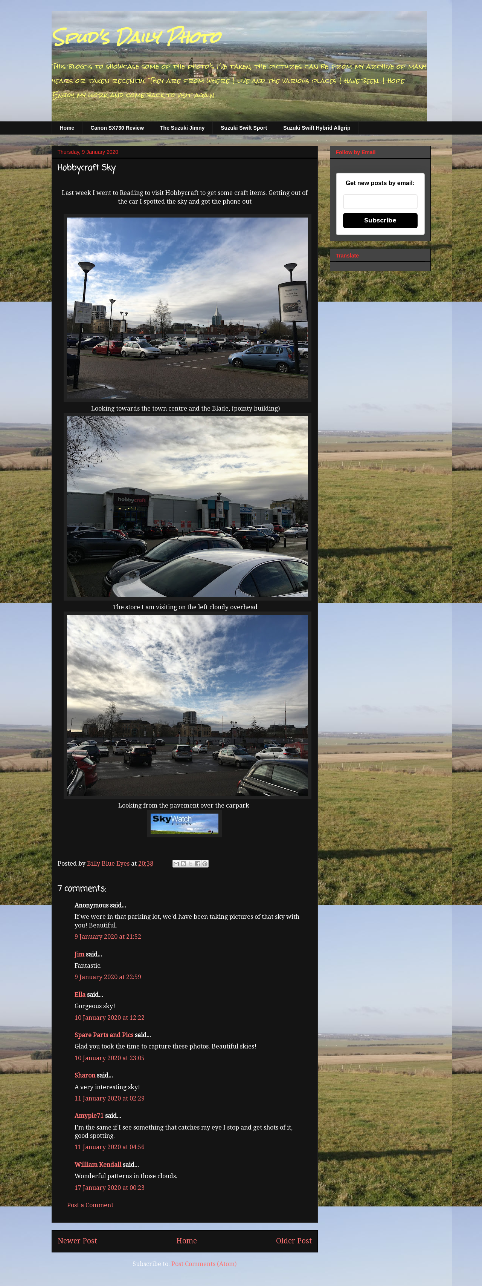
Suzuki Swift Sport (244, 128)
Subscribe (380, 220)
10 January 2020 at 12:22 (110, 1017)
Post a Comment (90, 1205)
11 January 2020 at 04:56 (110, 1147)
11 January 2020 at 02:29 (110, 1098)
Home (67, 128)
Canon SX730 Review (117, 128)
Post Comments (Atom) (203, 1264)
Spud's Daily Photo (136, 37)
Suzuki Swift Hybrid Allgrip (316, 128)
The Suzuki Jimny (182, 128)
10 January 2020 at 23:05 (110, 1058)
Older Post (294, 1241)
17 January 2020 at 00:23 (110, 1187)
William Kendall (98, 1164)
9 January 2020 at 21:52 (108, 936)
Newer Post (77, 1241)
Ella (80, 994)
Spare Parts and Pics (104, 1035)
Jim (79, 954)
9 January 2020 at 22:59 (108, 977)
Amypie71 (89, 1115)
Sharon (85, 1075)
